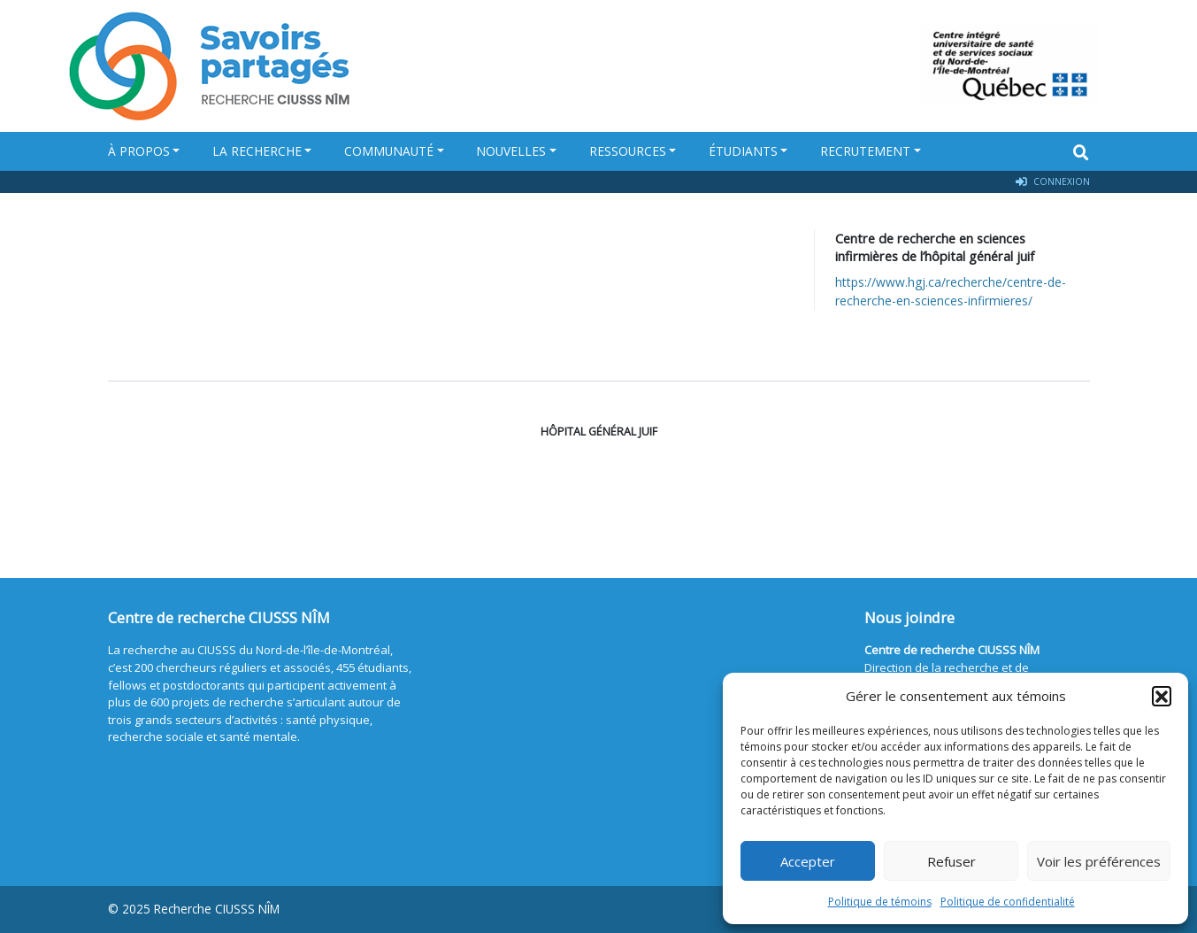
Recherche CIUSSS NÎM (217, 908)
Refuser (951, 861)
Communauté (389, 151)
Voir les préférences (1099, 861)
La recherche (257, 151)
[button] (1161, 696)
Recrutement (865, 151)
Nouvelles (511, 151)
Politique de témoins (880, 901)
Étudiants (743, 151)
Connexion (1053, 182)
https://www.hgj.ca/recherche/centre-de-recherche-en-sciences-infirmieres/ (950, 291)
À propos (139, 151)
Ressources (627, 151)
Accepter (807, 861)
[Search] (1081, 152)
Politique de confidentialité (1007, 901)
